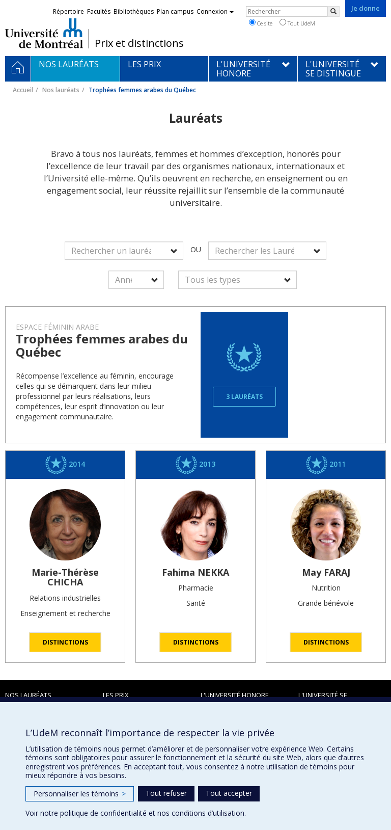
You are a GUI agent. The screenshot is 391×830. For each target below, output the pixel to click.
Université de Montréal (44, 33)
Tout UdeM (297, 23)
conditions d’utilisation (208, 813)
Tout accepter (229, 793)
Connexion (215, 11)
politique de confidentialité (103, 813)
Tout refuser (166, 793)
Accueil (23, 90)
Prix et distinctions (139, 43)
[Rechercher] (333, 11)
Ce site (260, 23)
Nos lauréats (60, 90)
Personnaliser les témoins (80, 793)
